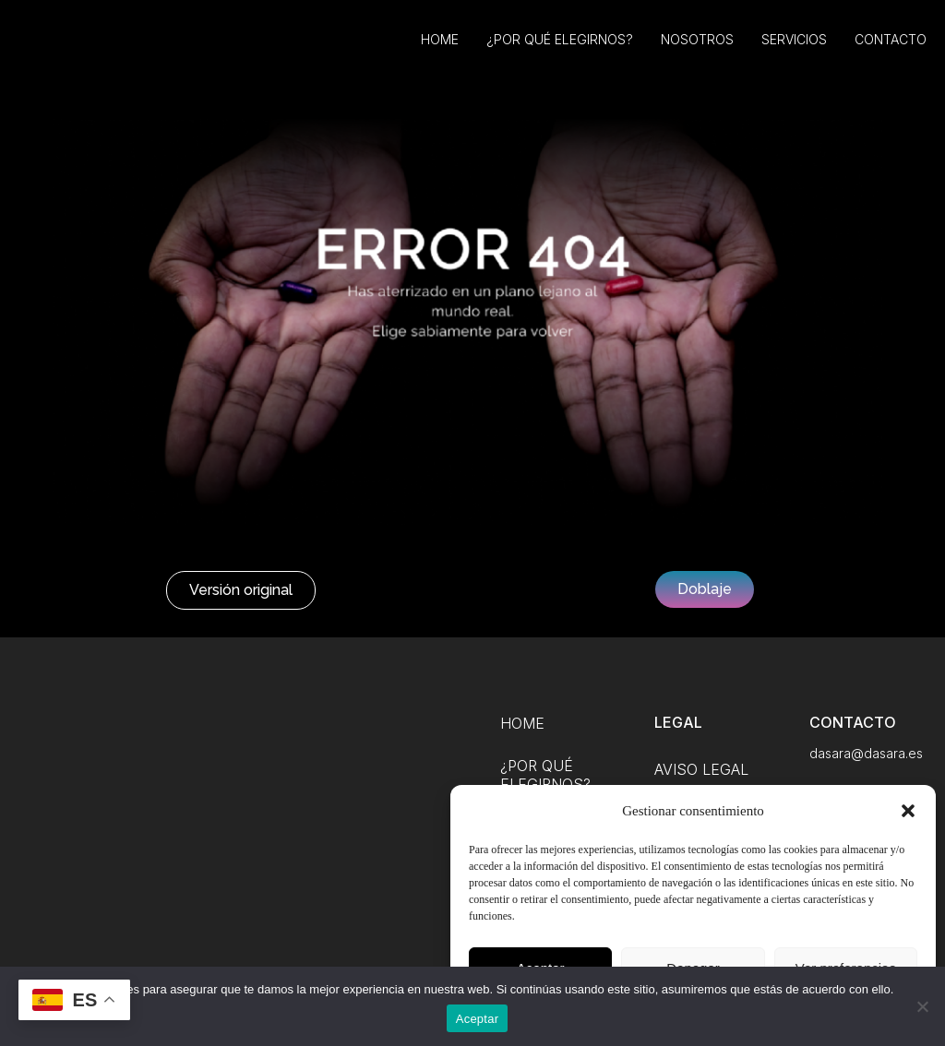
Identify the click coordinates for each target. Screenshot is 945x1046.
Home (440, 53)
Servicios (794, 53)
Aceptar (477, 1019)
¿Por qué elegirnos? (559, 53)
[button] (908, 811)
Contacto (891, 53)
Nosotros (697, 53)
